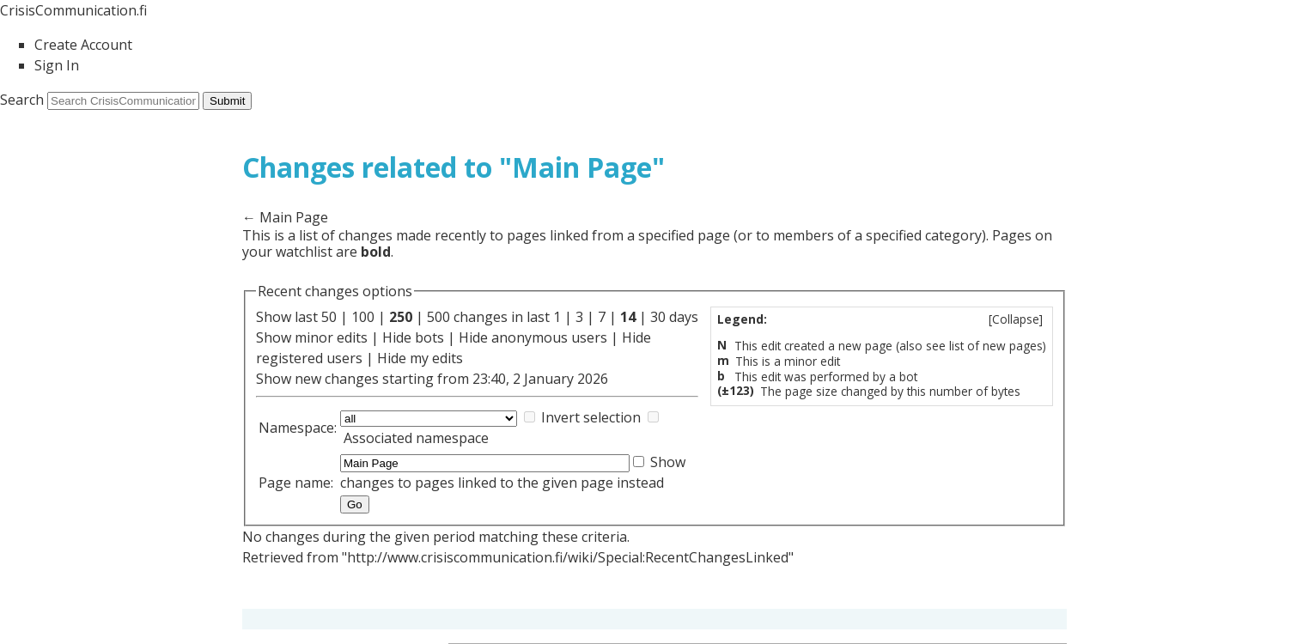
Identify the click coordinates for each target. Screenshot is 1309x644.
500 (438, 316)
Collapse (1015, 319)
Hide (396, 337)
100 (362, 316)
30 (658, 316)
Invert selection (591, 417)
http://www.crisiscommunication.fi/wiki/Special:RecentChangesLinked (567, 557)
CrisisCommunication (73, 10)
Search (22, 99)
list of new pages (996, 345)
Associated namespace (416, 437)
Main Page (293, 217)
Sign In (56, 65)
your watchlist (287, 251)
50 (329, 316)
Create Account (83, 44)
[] (1015, 319)
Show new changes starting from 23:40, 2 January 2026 (432, 378)
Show (273, 337)
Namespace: (298, 427)
